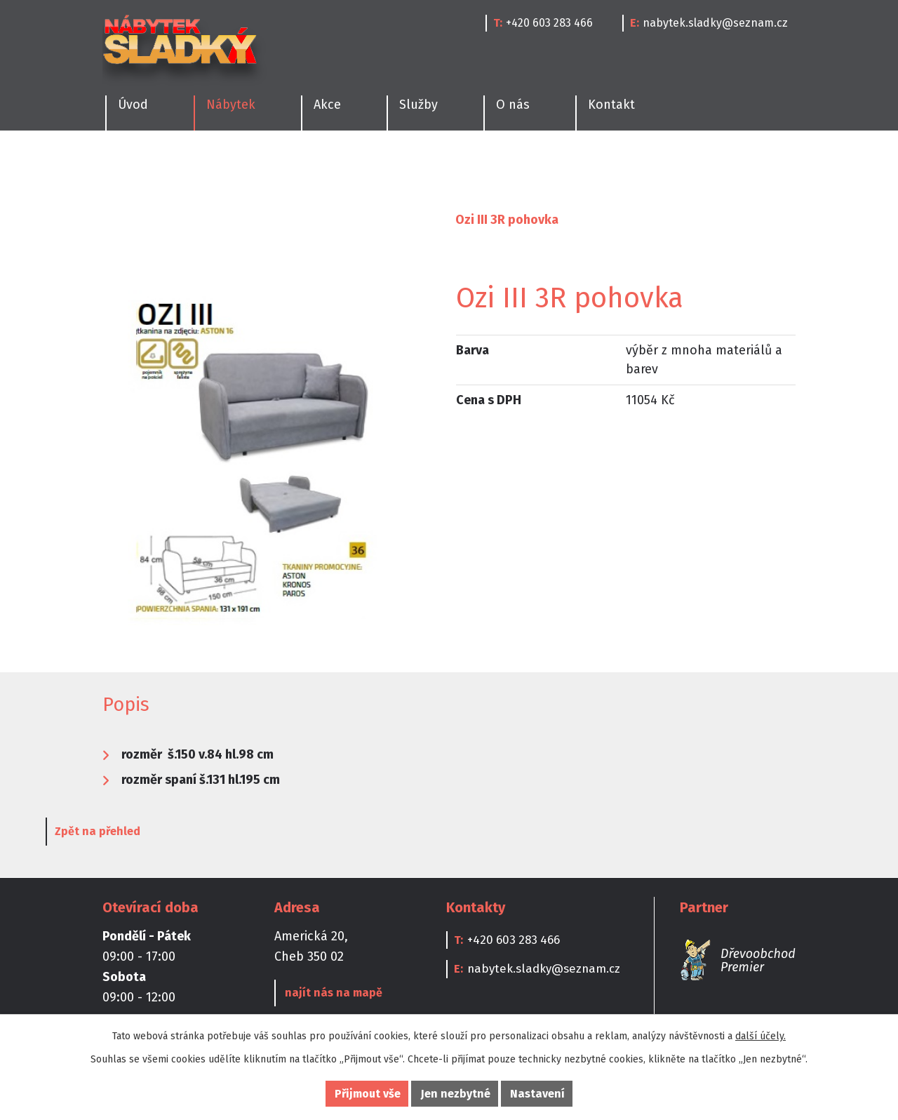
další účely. (760, 1036)
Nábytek (178, 219)
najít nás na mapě (330, 996)
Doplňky (735, 165)
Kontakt (611, 104)
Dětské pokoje (490, 165)
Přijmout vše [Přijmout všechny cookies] (368, 1093)
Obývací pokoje (375, 165)
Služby (418, 104)
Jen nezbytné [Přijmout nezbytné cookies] (455, 1093)
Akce (327, 104)
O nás (513, 104)
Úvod (117, 219)
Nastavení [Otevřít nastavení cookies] (537, 1093)
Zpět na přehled (154, 834)
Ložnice (278, 165)
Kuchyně (124, 165)
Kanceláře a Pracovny (620, 165)
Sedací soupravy (385, 219)
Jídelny (203, 165)
